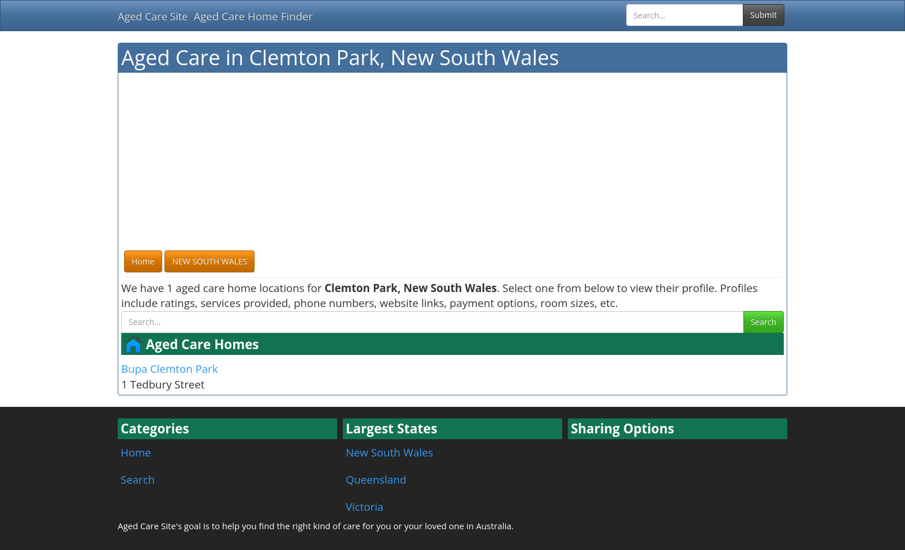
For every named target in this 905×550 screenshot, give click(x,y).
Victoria (364, 506)
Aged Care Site (153, 16)
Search (763, 321)
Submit (763, 14)
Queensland (376, 479)
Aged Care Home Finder (253, 16)
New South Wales (389, 452)
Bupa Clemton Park (169, 368)
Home (136, 452)
